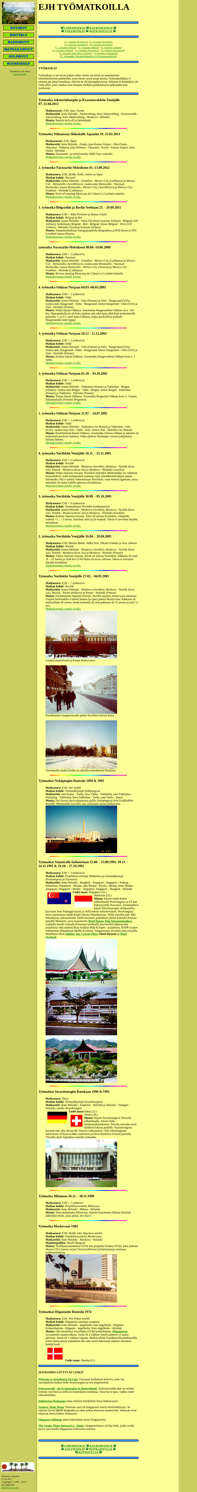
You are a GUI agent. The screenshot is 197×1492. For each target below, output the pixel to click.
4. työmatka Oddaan (63, 50)
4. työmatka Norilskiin (101, 44)
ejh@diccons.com (10, 1487)
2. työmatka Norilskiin (101, 42)
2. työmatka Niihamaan (106, 53)
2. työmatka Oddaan (88, 47)
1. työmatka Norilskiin (76, 42)
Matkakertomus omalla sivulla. (63, 123)
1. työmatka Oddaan (66, 47)
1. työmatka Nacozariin (87, 50)
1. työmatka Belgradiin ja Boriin (75, 53)
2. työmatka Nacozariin (113, 50)
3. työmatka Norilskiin (76, 44)
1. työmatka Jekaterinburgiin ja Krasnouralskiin (88, 56)
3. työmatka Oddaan (111, 47)
